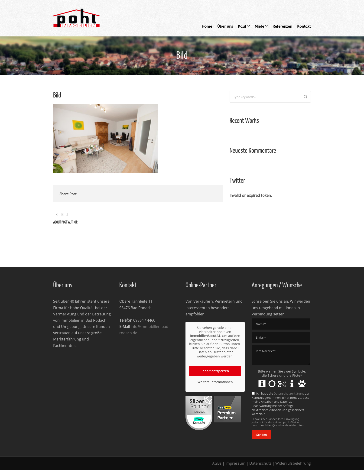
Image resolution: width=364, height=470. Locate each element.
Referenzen (282, 26)
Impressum (235, 463)
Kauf (242, 26)
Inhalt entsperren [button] (215, 371)
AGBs (216, 463)
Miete (259, 26)
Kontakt (304, 26)
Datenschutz (260, 463)
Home (207, 26)
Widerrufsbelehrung (293, 463)
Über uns (225, 26)
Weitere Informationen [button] (215, 382)
